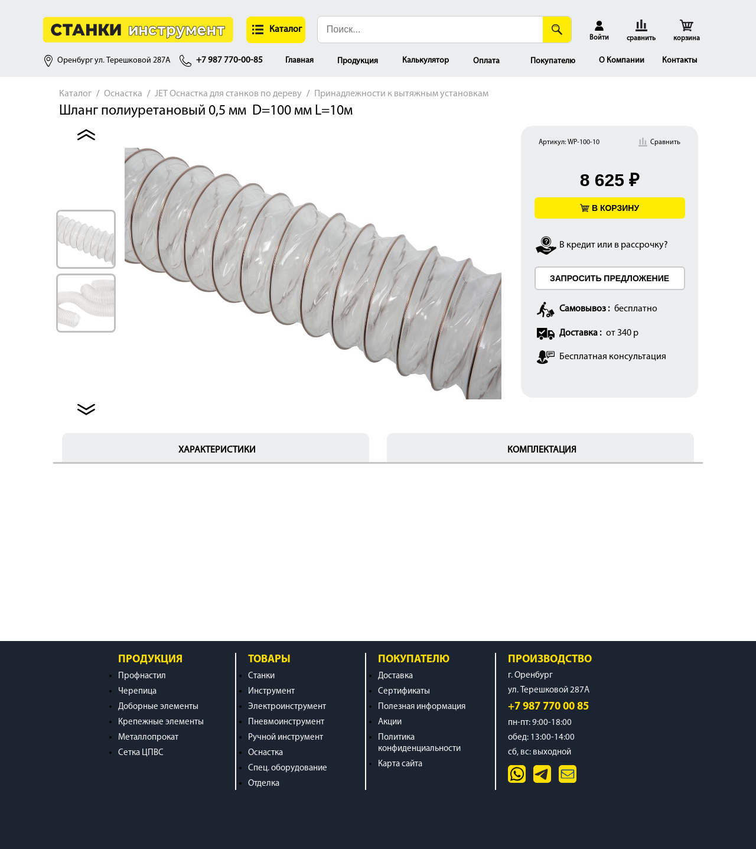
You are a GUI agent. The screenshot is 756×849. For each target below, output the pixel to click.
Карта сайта (400, 764)
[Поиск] (557, 30)
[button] (275, 30)
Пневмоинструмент (286, 722)
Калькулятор (425, 60)
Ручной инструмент (285, 737)
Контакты (679, 60)
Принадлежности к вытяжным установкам (401, 94)
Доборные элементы (158, 706)
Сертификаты (404, 691)
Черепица (137, 691)
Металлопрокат (148, 737)
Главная (299, 60)
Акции (390, 722)
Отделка (263, 783)
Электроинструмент (287, 706)
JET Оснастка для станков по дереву (228, 94)
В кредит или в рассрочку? (613, 245)
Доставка (395, 676)
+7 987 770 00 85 (548, 707)
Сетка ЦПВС (141, 753)
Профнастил (142, 676)
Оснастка (123, 94)
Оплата (486, 61)
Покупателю (552, 61)
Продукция (357, 61)
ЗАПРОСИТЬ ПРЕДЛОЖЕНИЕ (609, 278)
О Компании (621, 60)
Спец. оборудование (287, 768)
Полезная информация (421, 706)
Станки (261, 676)
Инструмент (271, 691)
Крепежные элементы (161, 722)
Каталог (75, 94)
